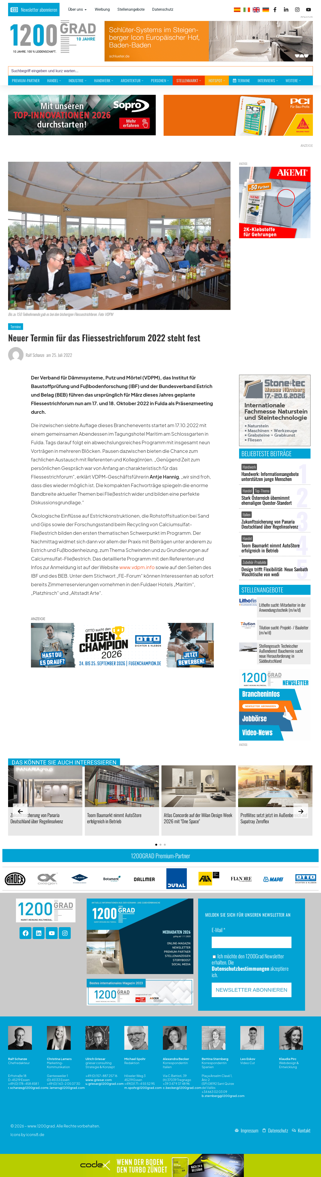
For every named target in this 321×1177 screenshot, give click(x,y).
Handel (247, 491)
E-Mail (218, 930)
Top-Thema (262, 491)
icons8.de (35, 1134)
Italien (247, 514)
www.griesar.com (98, 1080)
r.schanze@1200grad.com (27, 1088)
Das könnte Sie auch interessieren (64, 762)
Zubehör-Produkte (254, 562)
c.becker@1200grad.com (182, 1088)
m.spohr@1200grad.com (143, 1088)
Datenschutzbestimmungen (240, 968)
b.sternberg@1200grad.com (223, 1096)
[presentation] (20, 810)
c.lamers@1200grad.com (66, 1088)
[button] (156, 845)
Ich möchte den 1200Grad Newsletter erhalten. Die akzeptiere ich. (250, 965)
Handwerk (249, 467)
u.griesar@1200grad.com (104, 1084)
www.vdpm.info (137, 567)
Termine (15, 326)
